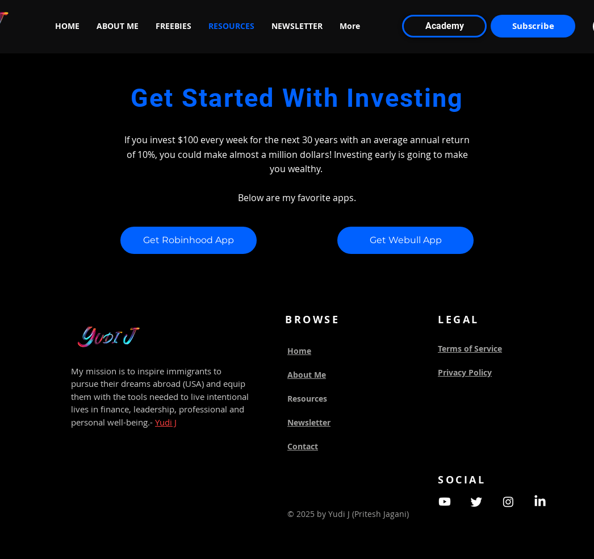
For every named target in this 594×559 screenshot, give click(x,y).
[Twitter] (476, 501)
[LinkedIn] (540, 501)
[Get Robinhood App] (188, 240)
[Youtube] (444, 501)
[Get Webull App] (405, 240)
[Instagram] (508, 501)
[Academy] (444, 26)
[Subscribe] (533, 26)
